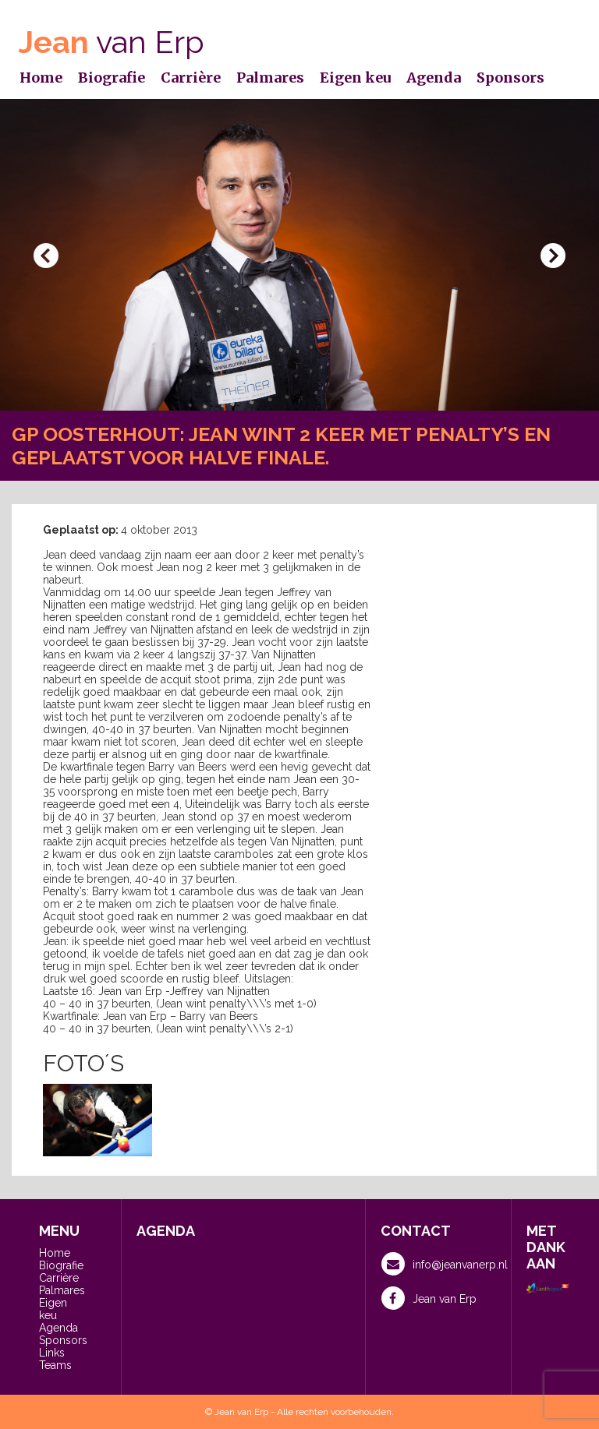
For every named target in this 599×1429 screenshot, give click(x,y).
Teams (55, 1365)
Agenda (433, 77)
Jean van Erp (429, 1298)
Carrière (191, 77)
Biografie (111, 77)
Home (40, 77)
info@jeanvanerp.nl (444, 1264)
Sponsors (510, 77)
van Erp (111, 41)
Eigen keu (355, 77)
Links (52, 1352)
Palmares (270, 77)
